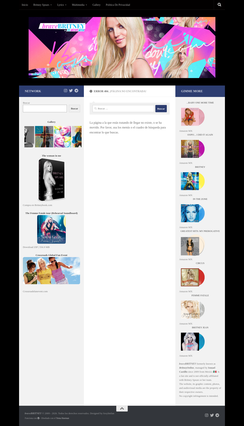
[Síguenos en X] (71, 91)
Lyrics (60, 4)
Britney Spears (41, 4)
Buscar (26, 102)
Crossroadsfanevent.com (35, 291)
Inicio (25, 4)
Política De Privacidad (118, 4)
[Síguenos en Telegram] (76, 91)
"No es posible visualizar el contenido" (53, 138)
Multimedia (78, 4)
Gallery (96, 4)
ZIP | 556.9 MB (42, 247)
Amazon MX (185, 130)
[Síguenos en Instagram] (65, 91)
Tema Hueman (62, 418)
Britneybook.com (43, 205)
